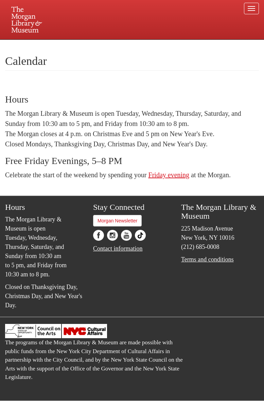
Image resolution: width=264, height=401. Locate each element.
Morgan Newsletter (118, 220)
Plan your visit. (51, 45)
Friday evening (169, 175)
